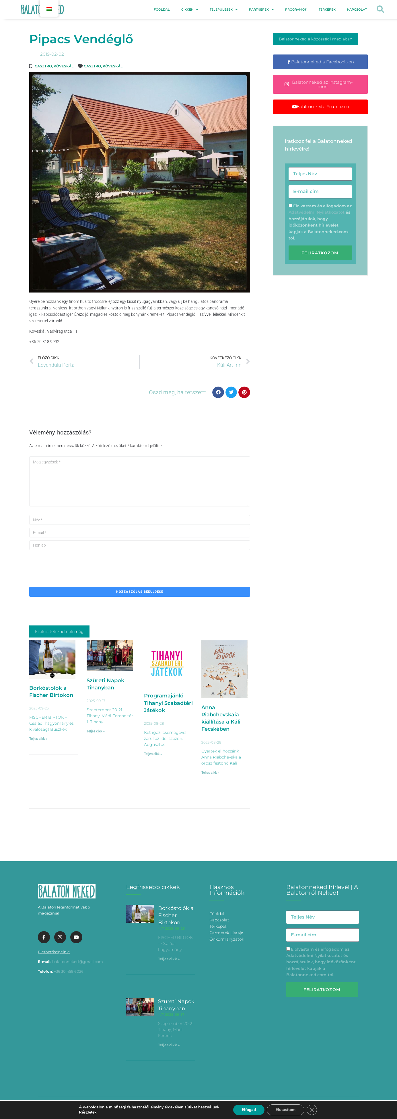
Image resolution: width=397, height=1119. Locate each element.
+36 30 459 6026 (68, 971)
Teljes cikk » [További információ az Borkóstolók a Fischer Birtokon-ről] (38, 739)
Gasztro (43, 66)
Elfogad (249, 1109)
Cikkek (189, 9)
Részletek (88, 1112)
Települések (224, 9)
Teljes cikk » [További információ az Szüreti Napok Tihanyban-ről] (96, 731)
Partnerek (261, 9)
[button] (380, 9)
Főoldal (162, 9)
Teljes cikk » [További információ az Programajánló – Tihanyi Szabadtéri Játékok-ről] (153, 754)
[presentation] (72, 564)
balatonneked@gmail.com (77, 961)
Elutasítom (285, 1109)
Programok (296, 9)
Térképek (327, 9)
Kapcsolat (357, 9)
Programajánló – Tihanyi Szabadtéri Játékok (168, 703)
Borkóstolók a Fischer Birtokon (176, 915)
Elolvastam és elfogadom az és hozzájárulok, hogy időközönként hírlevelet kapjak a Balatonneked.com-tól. (321, 962)
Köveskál (63, 66)
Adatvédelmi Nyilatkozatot (317, 212)
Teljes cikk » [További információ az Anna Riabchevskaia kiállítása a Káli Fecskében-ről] (210, 773)
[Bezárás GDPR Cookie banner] (312, 1110)
